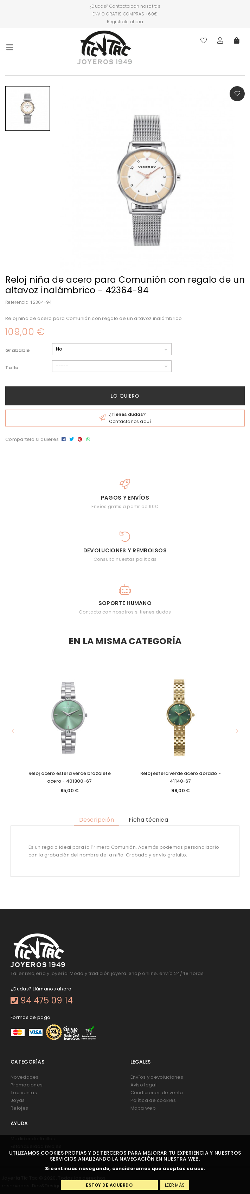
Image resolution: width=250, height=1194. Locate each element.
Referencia (16, 302)
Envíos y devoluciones (156, 1077)
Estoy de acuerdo (109, 1185)
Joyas (18, 1100)
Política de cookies (153, 1100)
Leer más (175, 1185)
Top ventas (24, 1092)
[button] (13, 731)
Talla (12, 367)
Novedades (25, 1077)
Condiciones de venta (156, 1092)
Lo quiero (125, 395)
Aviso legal (143, 1084)
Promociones (27, 1084)
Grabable (17, 350)
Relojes (19, 1108)
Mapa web (143, 1108)
